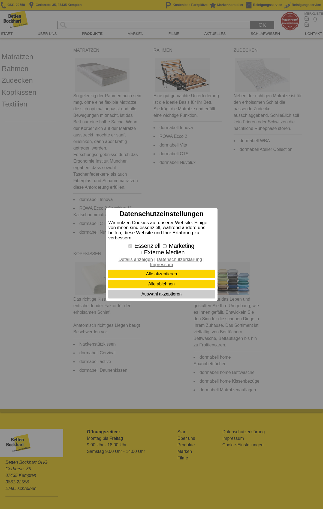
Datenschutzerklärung (179, 259)
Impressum (161, 264)
